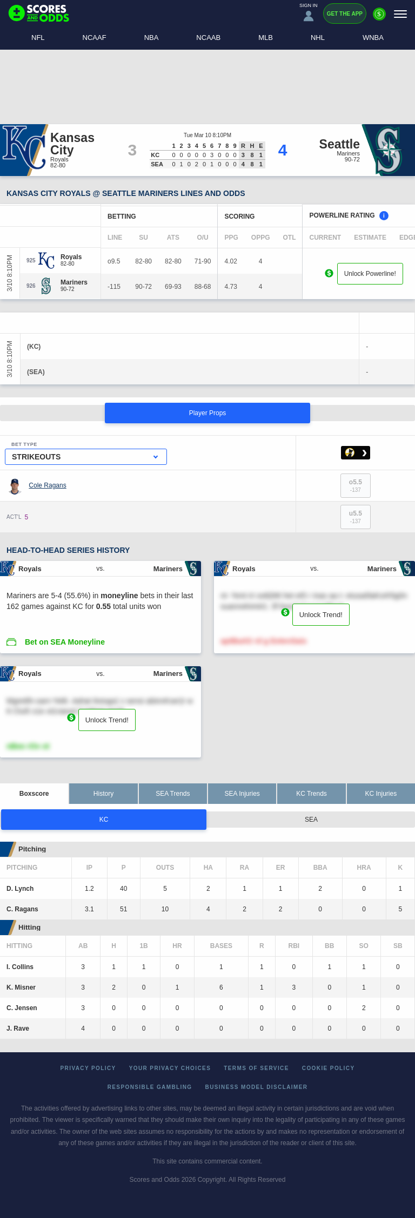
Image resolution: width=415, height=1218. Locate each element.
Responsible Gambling (150, 1087)
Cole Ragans (47, 485)
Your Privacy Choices (170, 1068)
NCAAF (94, 37)
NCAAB (208, 37)
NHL (318, 37)
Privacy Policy (88, 1068)
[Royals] (71, 257)
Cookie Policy (328, 1068)
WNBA (373, 37)
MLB (265, 37)
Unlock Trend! (321, 615)
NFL (38, 37)
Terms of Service (256, 1068)
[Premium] (379, 18)
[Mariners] (74, 282)
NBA (151, 37)
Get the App (345, 14)
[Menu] (400, 14)
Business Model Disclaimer (256, 1087)
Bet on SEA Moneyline (65, 642)
